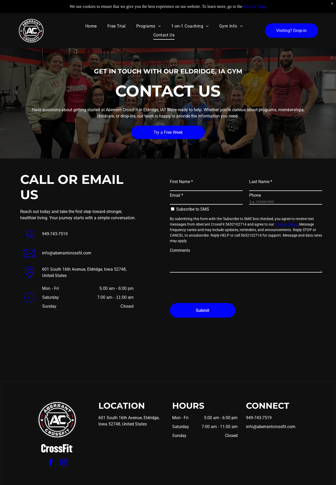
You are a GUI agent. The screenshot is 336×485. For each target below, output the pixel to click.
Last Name (260, 181)
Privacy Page (254, 6)
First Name (181, 181)
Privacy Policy (286, 224)
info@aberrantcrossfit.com (66, 253)
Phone (255, 195)
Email (176, 195)
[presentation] (210, 287)
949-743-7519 (55, 233)
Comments (180, 250)
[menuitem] (91, 26)
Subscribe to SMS (192, 209)
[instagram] (64, 463)
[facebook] (51, 463)
